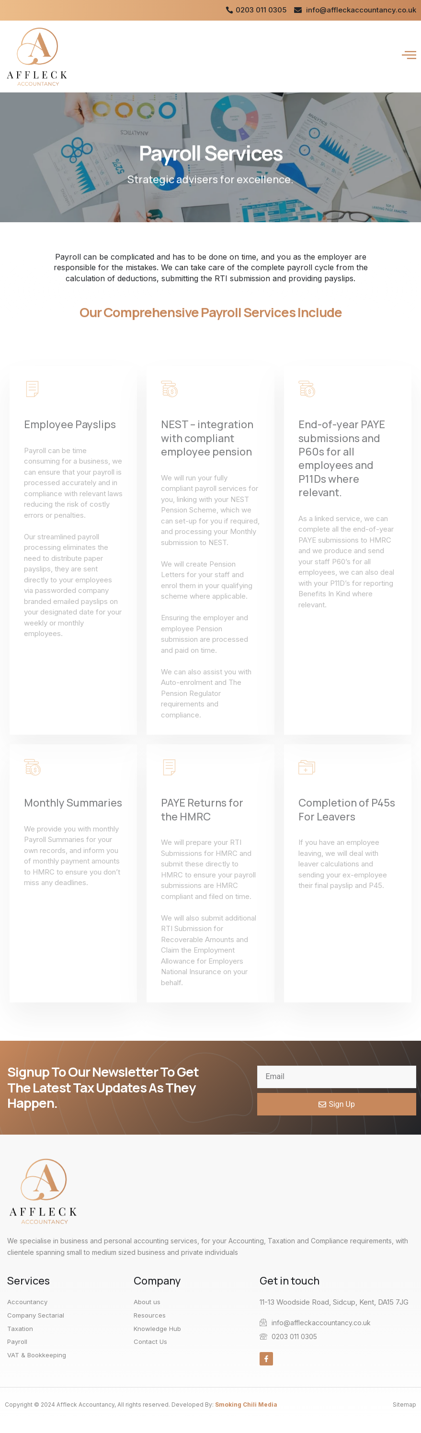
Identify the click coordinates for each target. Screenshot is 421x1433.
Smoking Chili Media (246, 1404)
